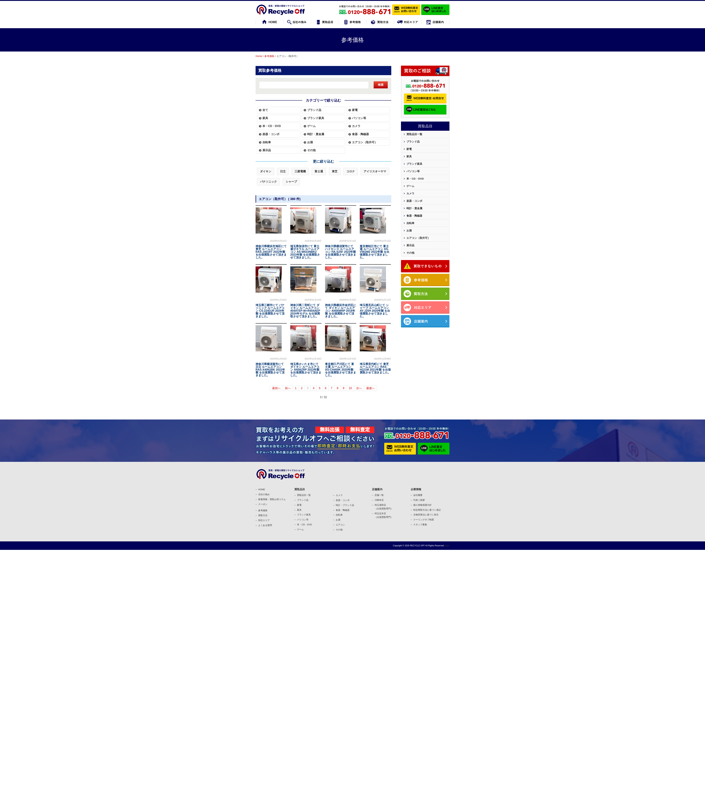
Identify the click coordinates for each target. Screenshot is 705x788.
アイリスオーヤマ (375, 171)
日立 (283, 171)
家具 (265, 118)
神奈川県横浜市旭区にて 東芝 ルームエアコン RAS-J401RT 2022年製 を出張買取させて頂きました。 (271, 252)
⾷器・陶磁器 (343, 510)
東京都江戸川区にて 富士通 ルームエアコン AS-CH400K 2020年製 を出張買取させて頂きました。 (340, 370)
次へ (359, 388)
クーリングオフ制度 (423, 519)
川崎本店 (379, 500)
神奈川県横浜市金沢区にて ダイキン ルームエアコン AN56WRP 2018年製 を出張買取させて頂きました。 (340, 311)
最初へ (276, 388)
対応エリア (264, 520)
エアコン (340, 524)
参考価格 (269, 56)
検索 (381, 84)
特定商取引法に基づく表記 (427, 510)
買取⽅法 (262, 515)
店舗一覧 (379, 495)
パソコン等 (359, 118)
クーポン (262, 504)
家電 (355, 109)
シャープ (291, 181)
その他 (311, 150)
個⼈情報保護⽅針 (422, 505)
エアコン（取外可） (364, 142)
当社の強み (264, 494)
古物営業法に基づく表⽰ (426, 514)
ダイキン (265, 171)
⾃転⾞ (339, 515)
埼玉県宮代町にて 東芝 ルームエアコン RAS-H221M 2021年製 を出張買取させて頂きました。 (375, 368)
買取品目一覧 (414, 134)
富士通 (319, 171)
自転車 (266, 142)
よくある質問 (265, 525)
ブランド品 (314, 109)
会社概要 (417, 495)
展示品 (266, 150)
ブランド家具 (315, 118)
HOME (261, 489)
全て (265, 109)
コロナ (350, 171)
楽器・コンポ (343, 500)
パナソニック (268, 181)
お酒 (310, 142)
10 (350, 388)
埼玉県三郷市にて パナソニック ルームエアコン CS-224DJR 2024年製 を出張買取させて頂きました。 (270, 311)
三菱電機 (300, 171)
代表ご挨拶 (419, 500)
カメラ (356, 126)
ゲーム (311, 126)
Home (259, 56)
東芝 (335, 171)
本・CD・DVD (271, 126)
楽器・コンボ (270, 134)
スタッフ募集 (420, 524)
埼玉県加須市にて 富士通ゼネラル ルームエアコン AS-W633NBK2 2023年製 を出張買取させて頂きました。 (305, 252)
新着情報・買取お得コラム (272, 499)
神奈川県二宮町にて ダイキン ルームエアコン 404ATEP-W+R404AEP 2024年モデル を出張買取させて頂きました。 (305, 311)
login (446, 545)
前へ (288, 388)
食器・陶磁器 (360, 134)
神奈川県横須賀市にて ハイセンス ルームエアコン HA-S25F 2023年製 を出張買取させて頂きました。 (340, 252)
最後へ (370, 388)
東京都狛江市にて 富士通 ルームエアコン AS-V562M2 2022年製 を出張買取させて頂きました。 (374, 252)
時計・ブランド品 (345, 505)
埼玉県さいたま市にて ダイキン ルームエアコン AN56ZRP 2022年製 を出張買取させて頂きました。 (305, 370)
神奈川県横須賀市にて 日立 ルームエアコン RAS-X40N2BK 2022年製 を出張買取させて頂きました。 (270, 370)
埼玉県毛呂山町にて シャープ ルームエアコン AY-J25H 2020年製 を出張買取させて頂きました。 (375, 311)
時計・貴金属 (315, 134)
